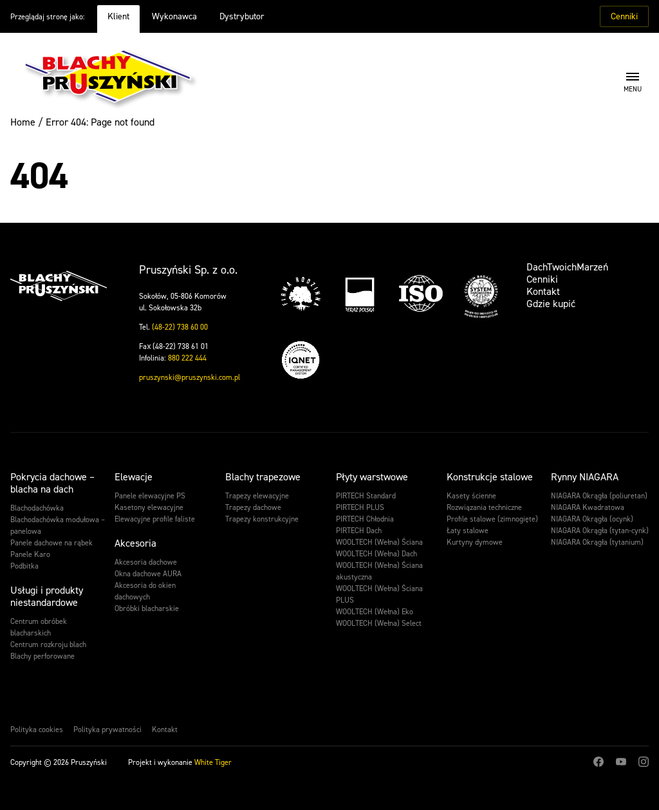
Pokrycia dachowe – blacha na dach (52, 483)
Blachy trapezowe (263, 477)
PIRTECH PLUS (360, 507)
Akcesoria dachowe (146, 562)
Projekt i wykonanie (180, 762)
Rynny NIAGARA (584, 477)
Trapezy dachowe (253, 507)
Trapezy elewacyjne (257, 496)
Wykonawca (174, 16)
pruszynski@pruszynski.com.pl (189, 377)
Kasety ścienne (471, 496)
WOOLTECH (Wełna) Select (379, 623)
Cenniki (624, 16)
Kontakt (543, 291)
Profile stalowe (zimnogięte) (492, 519)
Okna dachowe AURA (148, 574)
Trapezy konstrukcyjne (262, 519)
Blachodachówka (37, 508)
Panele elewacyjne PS (150, 496)
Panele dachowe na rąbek (51, 543)
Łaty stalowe (467, 530)
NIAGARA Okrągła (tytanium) (597, 542)
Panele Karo (30, 554)
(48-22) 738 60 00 (180, 327)
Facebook (598, 762)
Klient (118, 16)
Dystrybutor (242, 16)
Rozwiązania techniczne (484, 507)
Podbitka (24, 566)
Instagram (643, 762)
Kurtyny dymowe (475, 542)
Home (22, 122)
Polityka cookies (36, 729)
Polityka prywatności (107, 729)
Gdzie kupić (550, 303)
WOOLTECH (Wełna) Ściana (379, 542)
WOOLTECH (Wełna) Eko (374, 612)
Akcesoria (135, 543)
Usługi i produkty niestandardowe (46, 596)
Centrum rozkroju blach (48, 644)
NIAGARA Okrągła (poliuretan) (599, 496)
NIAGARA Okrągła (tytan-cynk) (600, 530)
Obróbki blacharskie (147, 608)
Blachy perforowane (42, 656)
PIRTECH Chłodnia (365, 519)
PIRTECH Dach (359, 530)
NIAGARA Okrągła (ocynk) (592, 519)
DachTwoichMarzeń (567, 267)
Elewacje (134, 477)
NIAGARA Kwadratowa (587, 507)
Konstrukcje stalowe (490, 477)
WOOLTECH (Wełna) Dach (376, 554)
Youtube (621, 762)
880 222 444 (187, 358)
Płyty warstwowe (372, 477)
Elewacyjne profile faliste (155, 519)
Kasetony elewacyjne (149, 507)
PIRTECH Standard (366, 496)
